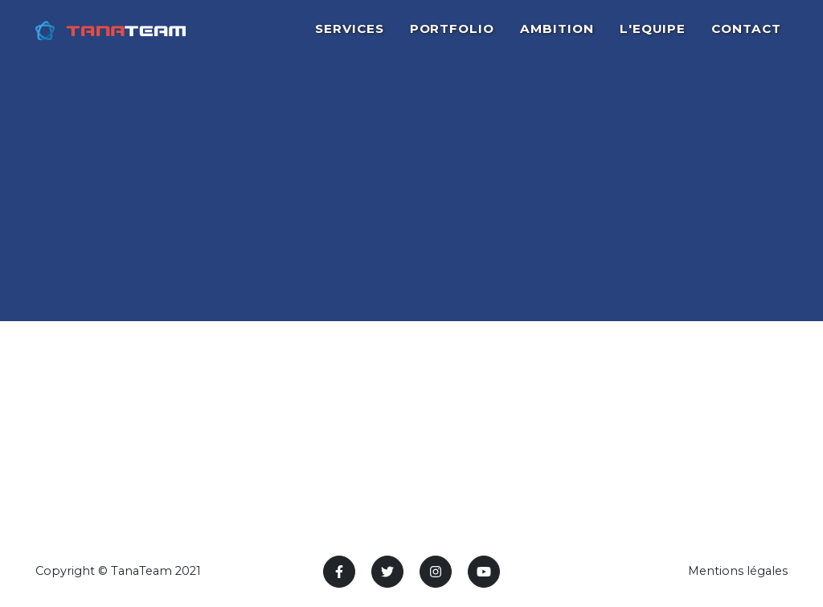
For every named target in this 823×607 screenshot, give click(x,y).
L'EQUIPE (653, 37)
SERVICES (349, 37)
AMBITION (557, 37)
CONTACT (746, 37)
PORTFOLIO (452, 37)
